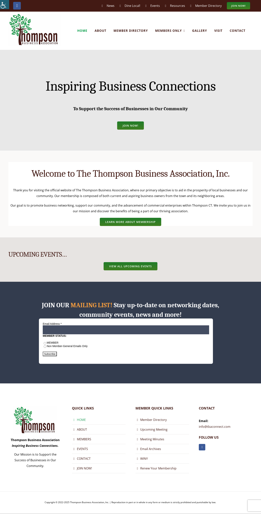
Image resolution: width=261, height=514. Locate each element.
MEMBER (52, 342)
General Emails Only (75, 346)
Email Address (52, 323)
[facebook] (202, 447)
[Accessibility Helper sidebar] (4, 4)
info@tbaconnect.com (214, 427)
